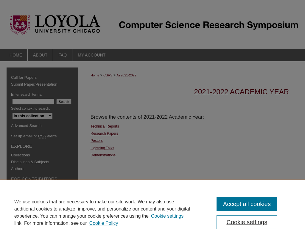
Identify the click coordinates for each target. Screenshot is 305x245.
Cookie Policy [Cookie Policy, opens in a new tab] (103, 223)
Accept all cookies (247, 204)
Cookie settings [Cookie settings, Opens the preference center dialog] (246, 222)
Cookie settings (167, 216)
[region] (152, 212)
